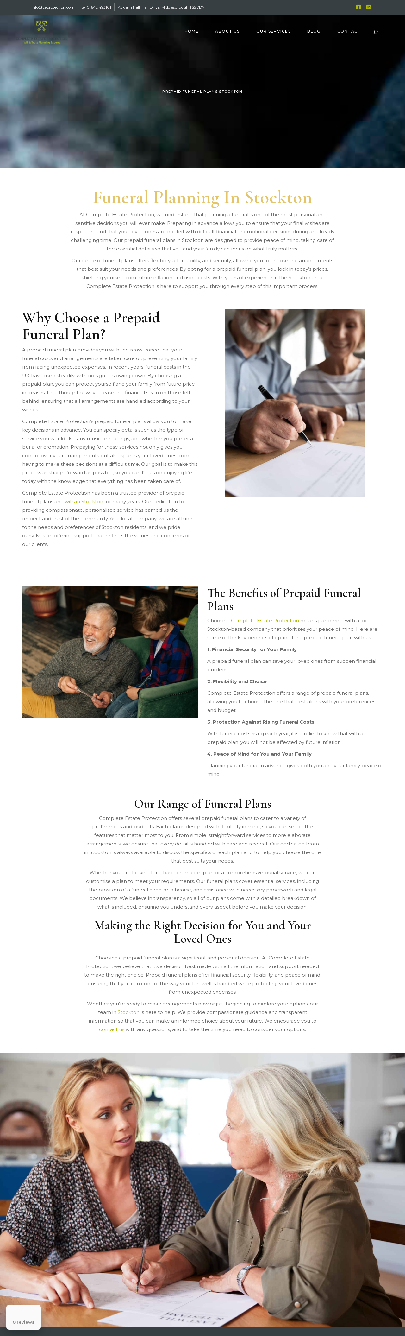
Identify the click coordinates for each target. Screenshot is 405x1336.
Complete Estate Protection (265, 620)
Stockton (129, 1012)
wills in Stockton (84, 501)
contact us (111, 1029)
